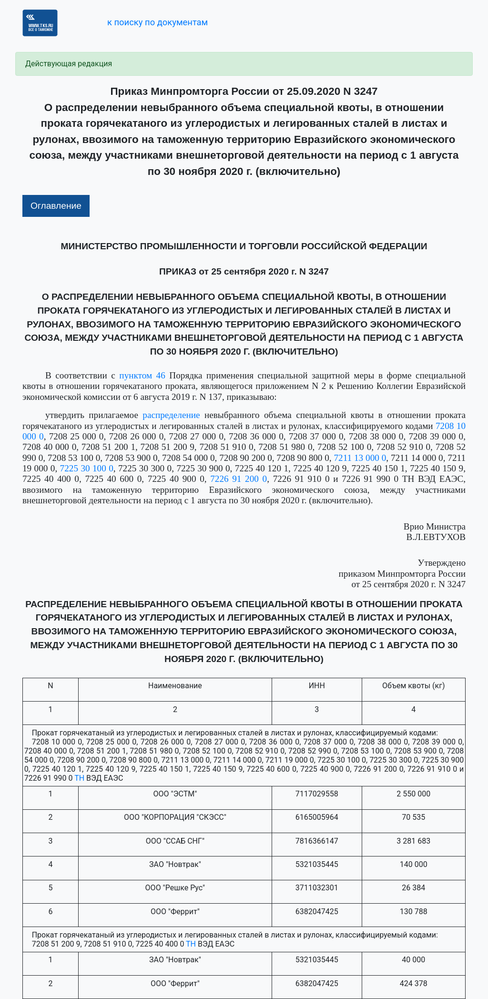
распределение (171, 415)
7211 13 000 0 (360, 458)
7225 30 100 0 (86, 468)
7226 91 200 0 (238, 479)
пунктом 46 (142, 375)
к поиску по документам (157, 22)
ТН (79, 778)
